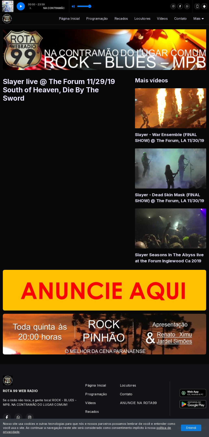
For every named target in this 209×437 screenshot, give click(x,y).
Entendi (191, 427)
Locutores (142, 18)
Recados (121, 18)
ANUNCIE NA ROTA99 (138, 403)
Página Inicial (69, 18)
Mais (198, 18)
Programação (97, 18)
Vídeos (162, 18)
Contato (180, 18)
